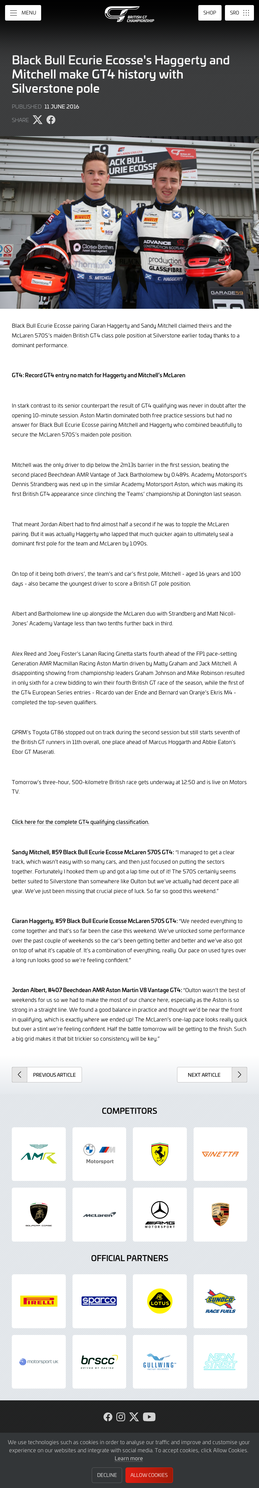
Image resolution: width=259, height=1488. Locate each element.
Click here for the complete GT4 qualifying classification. (80, 821)
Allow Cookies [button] (149, 1475)
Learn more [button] (129, 1458)
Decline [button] (107, 1475)
